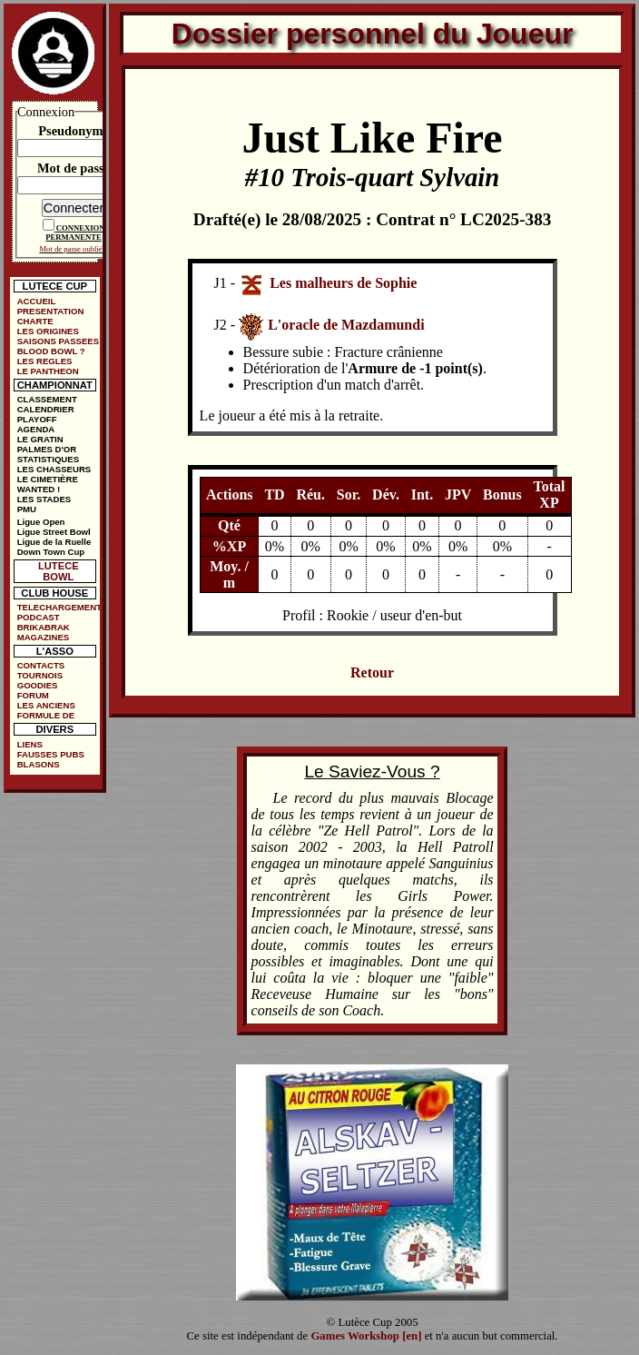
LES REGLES (45, 361)
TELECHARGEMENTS (58, 607)
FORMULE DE (45, 715)
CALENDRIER (45, 409)
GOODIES (37, 685)
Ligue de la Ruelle (54, 542)
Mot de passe (73, 168)
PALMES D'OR (47, 449)
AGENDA (36, 429)
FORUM (33, 695)
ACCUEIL (36, 301)
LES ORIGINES (48, 331)
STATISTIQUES (48, 459)
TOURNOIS (40, 675)
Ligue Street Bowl (54, 532)
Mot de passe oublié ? (73, 248)
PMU (26, 509)
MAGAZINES (43, 637)
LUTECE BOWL (58, 571)
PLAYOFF (37, 419)
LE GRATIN (40, 439)
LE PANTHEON (48, 371)
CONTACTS (41, 665)
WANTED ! (38, 489)
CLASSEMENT (47, 399)
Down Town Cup (50, 552)
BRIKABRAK (43, 627)
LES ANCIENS (46, 705)
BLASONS (38, 764)
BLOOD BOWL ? (51, 351)
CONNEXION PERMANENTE (74, 232)
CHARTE (35, 321)
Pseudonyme (73, 131)
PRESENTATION (50, 311)
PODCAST (38, 617)
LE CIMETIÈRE (47, 479)
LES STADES (44, 499)
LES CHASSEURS (54, 469)
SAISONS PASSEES (58, 341)
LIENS (30, 744)
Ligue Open (41, 522)
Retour (372, 672)
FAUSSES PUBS (50, 754)
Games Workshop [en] (365, 1336)
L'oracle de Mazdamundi (346, 324)
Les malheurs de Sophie (343, 282)
